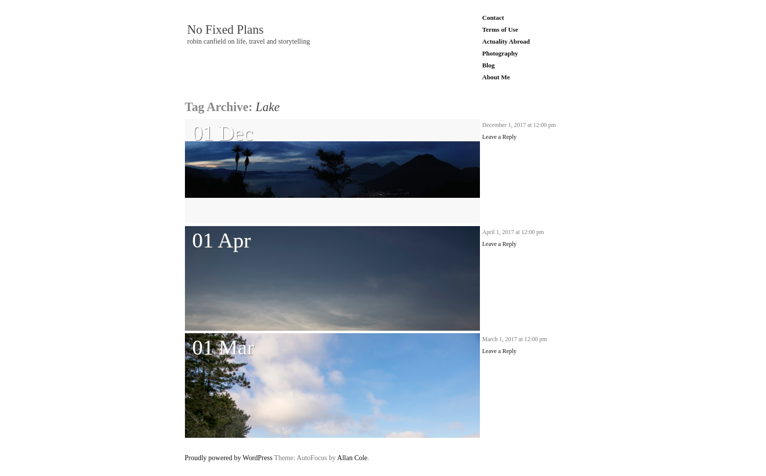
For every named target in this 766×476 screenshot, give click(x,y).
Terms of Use (500, 29)
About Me (496, 77)
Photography (500, 53)
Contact (493, 17)
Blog (488, 65)
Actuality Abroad (506, 41)
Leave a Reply (499, 136)
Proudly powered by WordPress (229, 458)
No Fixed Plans (225, 30)
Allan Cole (352, 458)
